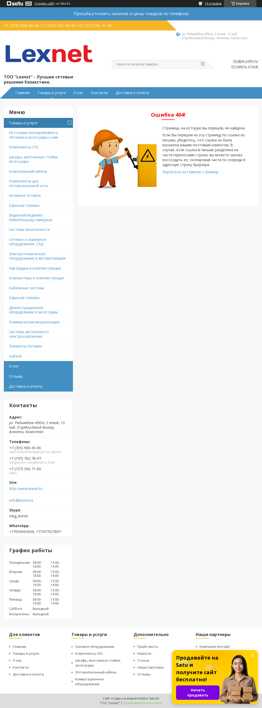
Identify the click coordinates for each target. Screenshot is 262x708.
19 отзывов (213, 3)
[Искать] (203, 64)
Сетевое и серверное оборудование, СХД (27, 242)
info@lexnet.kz (21, 500)
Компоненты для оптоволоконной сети (28, 183)
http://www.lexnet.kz (26, 488)
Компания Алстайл (215, 646)
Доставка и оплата (132, 93)
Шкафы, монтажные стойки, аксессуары (33, 159)
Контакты (99, 93)
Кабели (15, 356)
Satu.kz (154, 698)
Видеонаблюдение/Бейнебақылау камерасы (30, 217)
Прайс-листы (147, 646)
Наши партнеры (150, 667)
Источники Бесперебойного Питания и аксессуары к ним (33, 135)
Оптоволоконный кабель (96, 672)
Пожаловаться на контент (142, 703)
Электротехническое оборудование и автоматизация (37, 256)
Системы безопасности (29, 229)
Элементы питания (25, 346)
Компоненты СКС (24, 147)
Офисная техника (24, 205)
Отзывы (16, 376)
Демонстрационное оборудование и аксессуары (33, 310)
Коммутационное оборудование (89, 681)
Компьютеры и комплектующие (36, 277)
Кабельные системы (26, 287)
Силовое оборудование (94, 646)
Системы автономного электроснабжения (29, 334)
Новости (144, 653)
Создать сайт (44, 3)
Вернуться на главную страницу (190, 171)
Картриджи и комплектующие (35, 268)
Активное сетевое (25, 195)
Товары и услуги (51, 93)
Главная (22, 93)
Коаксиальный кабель (28, 171)
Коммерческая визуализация (34, 322)
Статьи (143, 660)
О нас (78, 93)
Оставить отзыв (244, 66)
